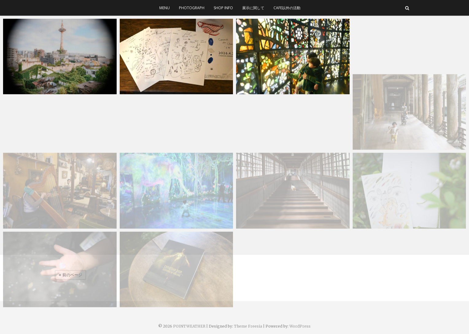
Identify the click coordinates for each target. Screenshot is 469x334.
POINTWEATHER (189, 326)
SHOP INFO (223, 7)
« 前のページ (70, 275)
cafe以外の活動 (286, 7)
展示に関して (253, 7)
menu (164, 7)
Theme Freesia (248, 326)
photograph (191, 7)
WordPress (300, 326)
